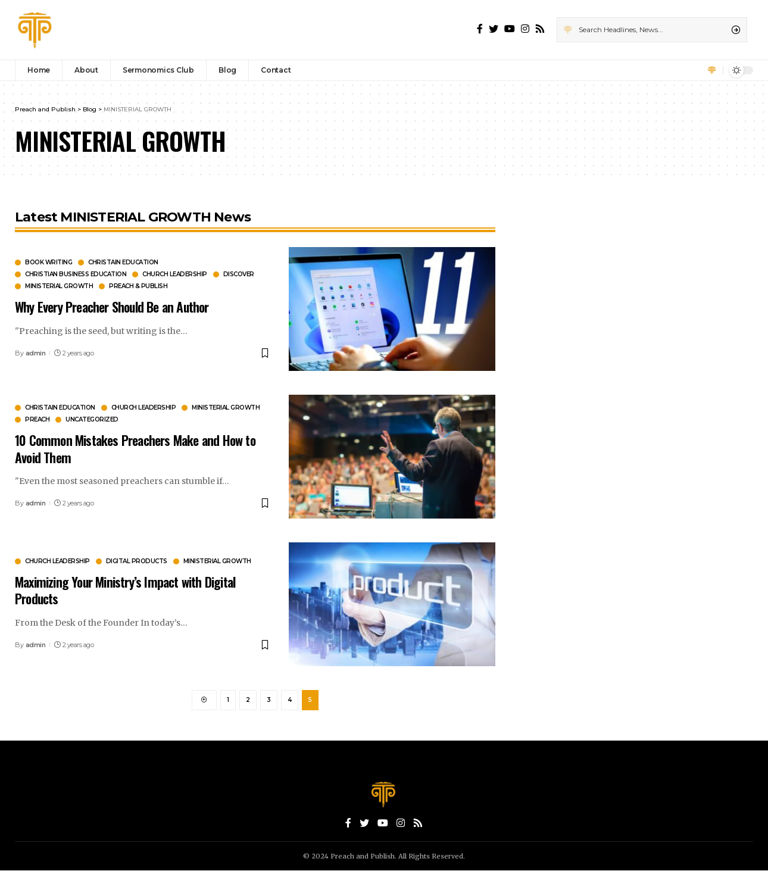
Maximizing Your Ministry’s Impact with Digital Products (125, 590)
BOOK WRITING (48, 263)
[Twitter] (493, 29)
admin (36, 353)
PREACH (37, 420)
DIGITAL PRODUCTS (136, 561)
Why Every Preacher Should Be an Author (112, 306)
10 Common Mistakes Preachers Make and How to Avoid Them (135, 448)
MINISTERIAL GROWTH (59, 286)
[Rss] (540, 29)
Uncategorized (91, 420)
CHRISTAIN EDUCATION (123, 263)
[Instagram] (525, 29)
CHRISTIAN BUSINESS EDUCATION (75, 274)
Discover (238, 274)
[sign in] (712, 70)
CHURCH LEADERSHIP (174, 274)
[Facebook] (480, 29)
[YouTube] (509, 29)
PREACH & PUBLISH (138, 286)
